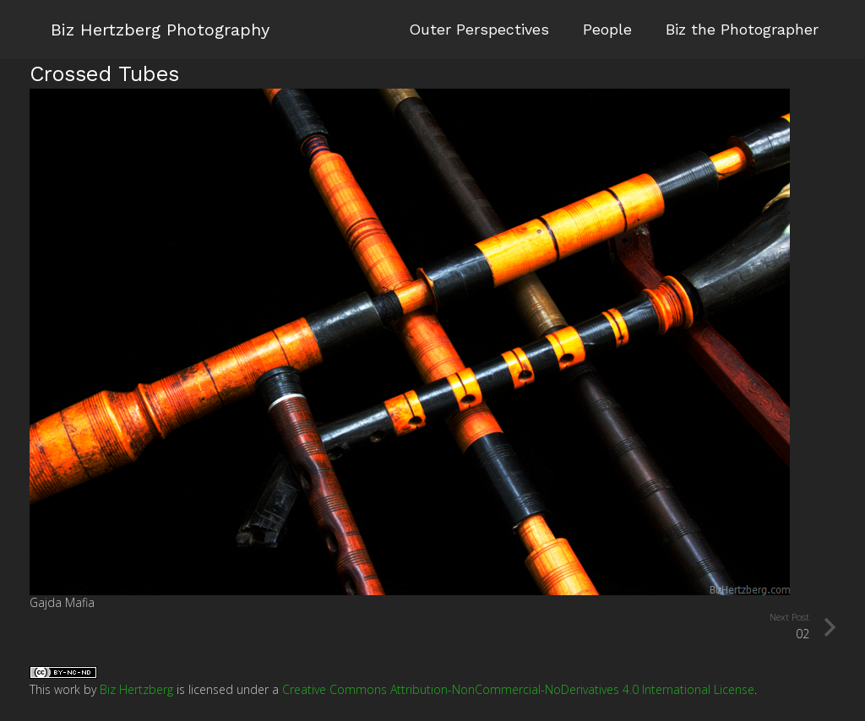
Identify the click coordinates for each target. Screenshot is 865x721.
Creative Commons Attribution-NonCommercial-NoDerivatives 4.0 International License (518, 689)
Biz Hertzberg (136, 689)
